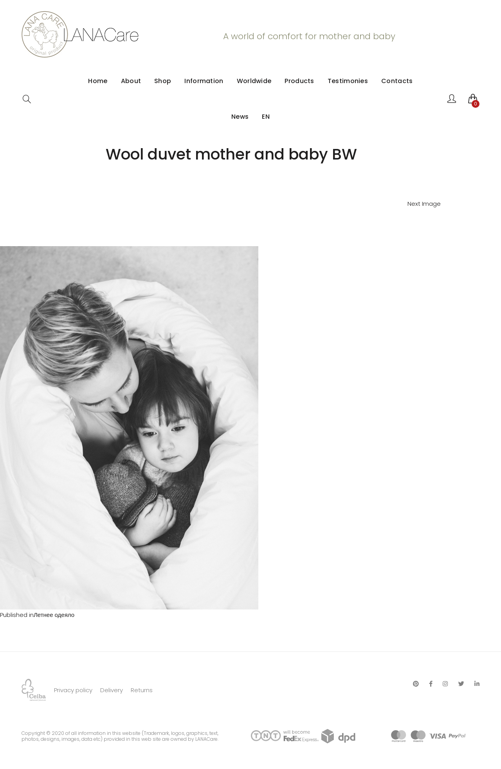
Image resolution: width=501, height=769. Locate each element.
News (240, 116)
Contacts (397, 80)
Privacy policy (73, 690)
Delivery (111, 690)
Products (299, 80)
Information (203, 80)
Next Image (424, 204)
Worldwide (254, 80)
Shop (162, 80)
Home (97, 80)
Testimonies (348, 80)
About (131, 80)
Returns (142, 690)
